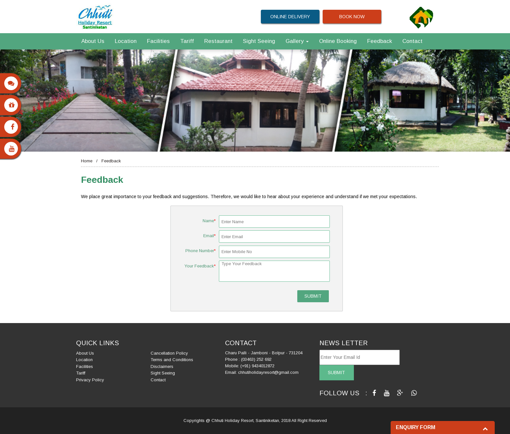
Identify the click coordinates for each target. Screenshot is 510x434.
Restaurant (218, 41)
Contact (412, 41)
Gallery (297, 41)
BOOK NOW (352, 16)
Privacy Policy (90, 379)
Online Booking (338, 41)
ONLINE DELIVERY (290, 16)
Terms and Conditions (172, 359)
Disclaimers (162, 366)
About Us (92, 41)
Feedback (379, 41)
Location (126, 41)
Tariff (187, 41)
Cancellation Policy (169, 353)
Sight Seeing (259, 41)
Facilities (158, 41)
